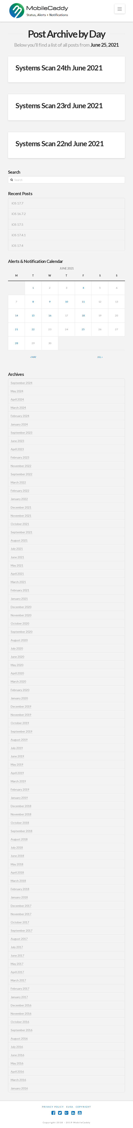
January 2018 (19, 897)
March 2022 (18, 482)
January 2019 (19, 797)
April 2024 (17, 399)
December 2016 (21, 1005)
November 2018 (21, 814)
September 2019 (21, 731)
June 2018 (17, 855)
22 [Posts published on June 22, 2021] (33, 329)
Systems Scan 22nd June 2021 (59, 143)
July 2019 (17, 748)
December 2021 (21, 507)
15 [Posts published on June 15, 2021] (33, 315)
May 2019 (17, 764)
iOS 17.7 (17, 203)
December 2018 (21, 806)
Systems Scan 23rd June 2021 (59, 105)
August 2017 (19, 938)
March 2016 (18, 1080)
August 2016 (19, 1038)
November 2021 (21, 515)
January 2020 (19, 698)
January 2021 (19, 598)
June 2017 (17, 955)
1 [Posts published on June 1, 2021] (33, 287)
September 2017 (21, 930)
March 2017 (18, 980)
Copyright (83, 1106)
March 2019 (18, 781)
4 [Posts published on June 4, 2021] (83, 287)
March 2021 (18, 582)
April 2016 (17, 1071)
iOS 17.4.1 (19, 235)
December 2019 (21, 706)
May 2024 (17, 391)
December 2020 (21, 607)
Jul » (100, 357)
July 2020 (17, 648)
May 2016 (17, 1063)
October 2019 (20, 723)
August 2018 (19, 839)
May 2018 (17, 864)
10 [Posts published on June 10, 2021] (66, 301)
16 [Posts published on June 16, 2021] (49, 315)
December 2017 (21, 905)
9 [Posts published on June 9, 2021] (49, 301)
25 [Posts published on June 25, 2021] (83, 329)
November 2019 (21, 714)
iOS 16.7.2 (19, 214)
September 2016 (21, 1030)
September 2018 (21, 831)
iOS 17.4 (17, 245)
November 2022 (21, 466)
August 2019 (19, 739)
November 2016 (21, 1013)
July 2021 (17, 548)
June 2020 (17, 656)
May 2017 (17, 963)
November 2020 (21, 615)
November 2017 (21, 914)
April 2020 (17, 673)
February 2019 (20, 789)
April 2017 (17, 972)
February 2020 (20, 690)
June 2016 (17, 1055)
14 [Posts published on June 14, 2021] (16, 315)
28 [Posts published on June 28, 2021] (16, 343)
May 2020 (17, 665)
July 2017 (17, 947)
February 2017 (20, 988)
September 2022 (21, 474)
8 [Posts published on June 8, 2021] (33, 301)
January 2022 (19, 499)
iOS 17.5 (17, 224)
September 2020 (21, 631)
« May (33, 357)
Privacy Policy (53, 1106)
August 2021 (19, 540)
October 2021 (20, 524)
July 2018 (17, 847)
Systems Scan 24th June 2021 (58, 67)
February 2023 (20, 457)
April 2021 (17, 573)
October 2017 (20, 922)
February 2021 (20, 590)
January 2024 (19, 424)
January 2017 (19, 997)
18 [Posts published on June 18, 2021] (83, 315)
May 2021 (17, 565)
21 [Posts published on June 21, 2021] (16, 329)
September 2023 (21, 432)
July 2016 (17, 1046)
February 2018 (20, 889)
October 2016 (20, 1022)
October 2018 (20, 822)
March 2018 (18, 880)
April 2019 (17, 773)
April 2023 (17, 449)
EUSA (69, 1106)
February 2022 (20, 490)
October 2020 (20, 623)
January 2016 (19, 1088)
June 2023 (17, 441)
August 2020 (19, 640)
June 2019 (17, 756)
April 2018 (17, 872)
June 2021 (17, 557)
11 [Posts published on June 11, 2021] (83, 301)
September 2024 (21, 383)
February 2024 (20, 416)
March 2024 (18, 407)
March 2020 (18, 681)
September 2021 (21, 532)
